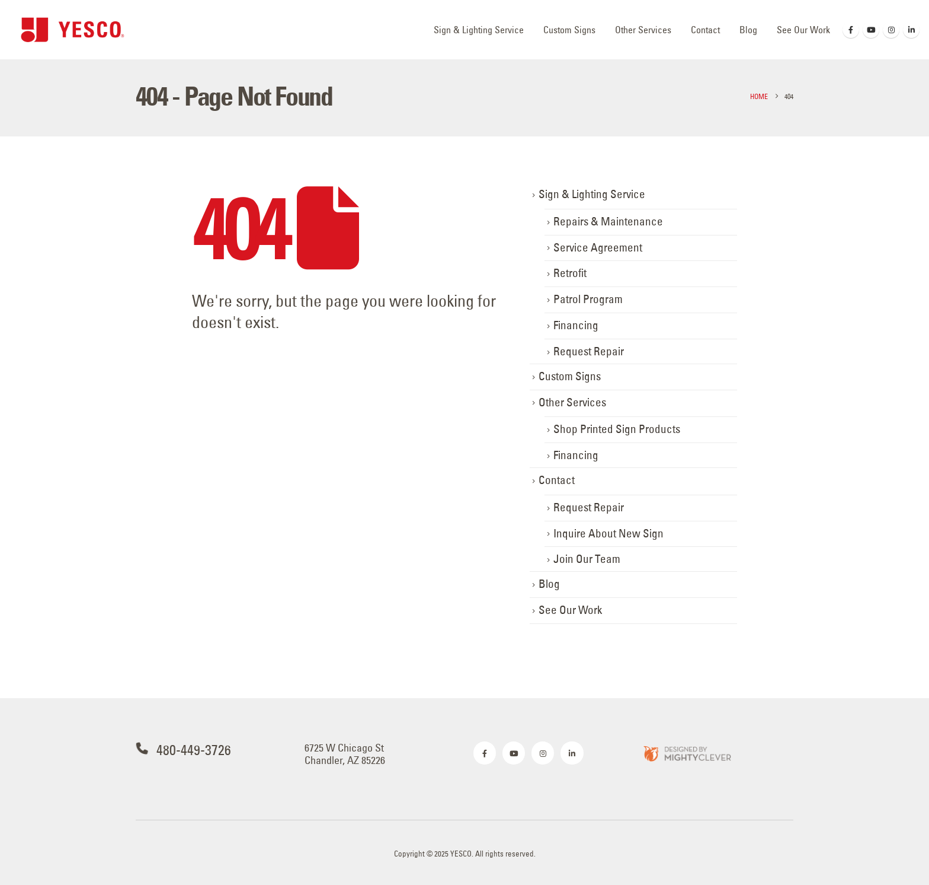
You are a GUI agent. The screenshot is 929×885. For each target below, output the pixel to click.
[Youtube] (871, 29)
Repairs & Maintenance (608, 221)
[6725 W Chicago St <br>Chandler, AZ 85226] (380, 754)
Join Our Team (586, 559)
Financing (575, 325)
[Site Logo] (72, 29)
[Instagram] (891, 29)
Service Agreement (597, 247)
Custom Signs (569, 30)
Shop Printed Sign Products (616, 429)
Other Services (643, 30)
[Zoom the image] (686, 753)
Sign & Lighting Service (479, 30)
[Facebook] (850, 29)
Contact (705, 30)
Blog (748, 30)
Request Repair (588, 351)
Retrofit (570, 273)
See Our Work (803, 30)
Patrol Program (588, 299)
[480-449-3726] (211, 750)
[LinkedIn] (911, 29)
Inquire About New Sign (608, 533)
